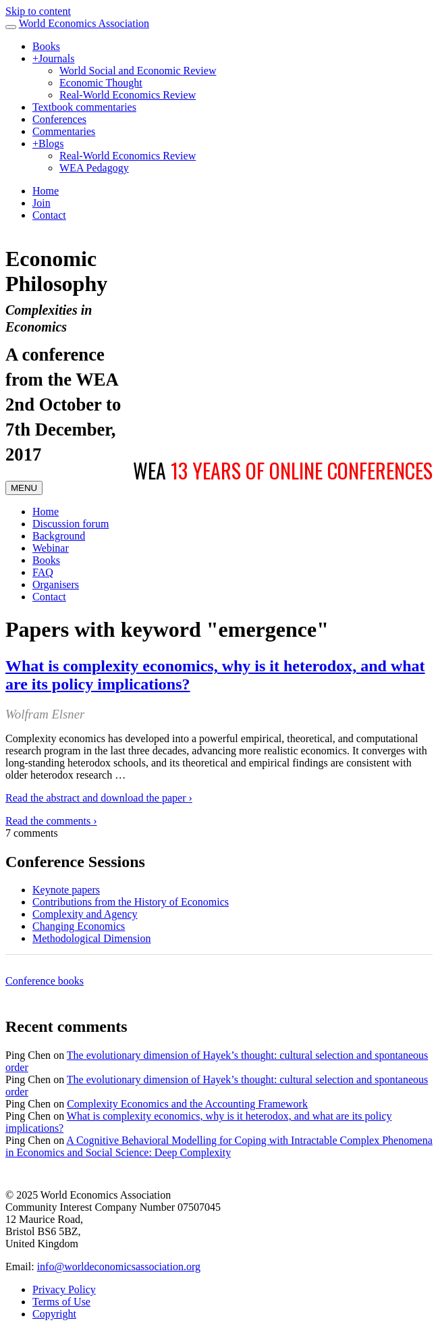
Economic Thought (100, 82)
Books (46, 46)
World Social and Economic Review (137, 70)
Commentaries (63, 131)
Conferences (59, 119)
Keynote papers (66, 889)
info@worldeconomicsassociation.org (118, 1266)
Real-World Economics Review (127, 95)
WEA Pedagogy (94, 168)
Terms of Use (61, 1301)
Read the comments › (51, 821)
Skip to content (38, 11)
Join (41, 203)
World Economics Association (84, 23)
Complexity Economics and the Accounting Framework (187, 1104)
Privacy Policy (64, 1289)
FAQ (42, 572)
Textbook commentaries (84, 107)
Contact (49, 215)
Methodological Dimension (91, 938)
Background (58, 536)
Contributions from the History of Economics (130, 902)
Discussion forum (70, 523)
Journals (53, 58)
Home (45, 191)
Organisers (55, 584)
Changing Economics (78, 926)
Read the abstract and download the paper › (98, 798)
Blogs (47, 143)
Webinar (50, 548)
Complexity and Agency (85, 914)
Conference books (44, 981)
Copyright (54, 1314)
